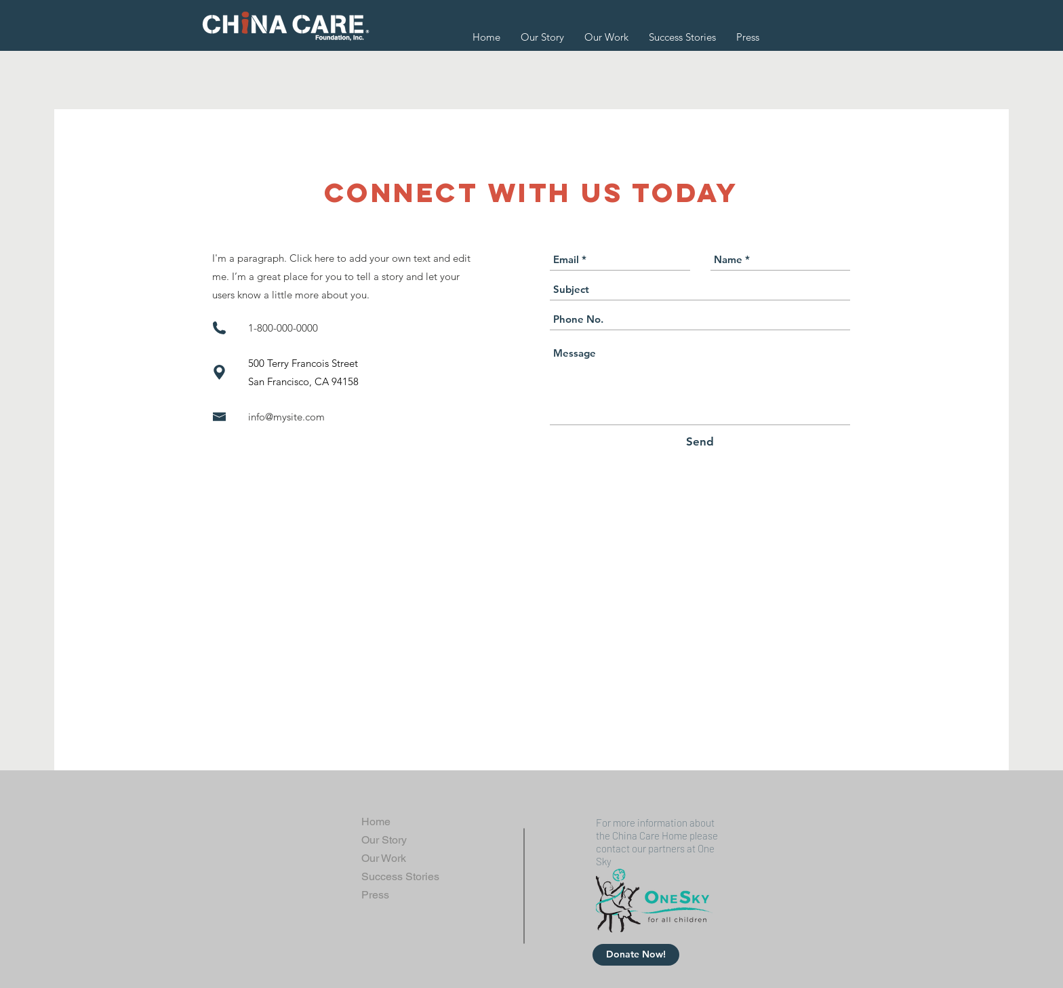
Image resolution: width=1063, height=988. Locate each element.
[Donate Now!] (636, 955)
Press (375, 894)
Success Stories (400, 876)
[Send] (700, 442)
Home (375, 821)
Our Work (383, 858)
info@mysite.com (286, 416)
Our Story (384, 839)
